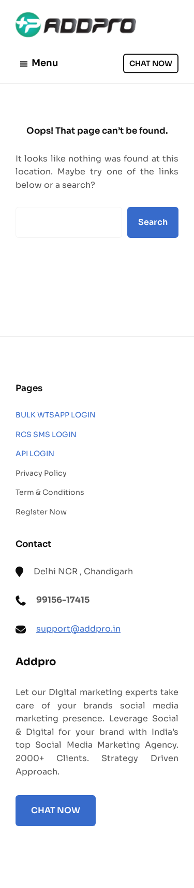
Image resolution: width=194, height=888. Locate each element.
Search (153, 222)
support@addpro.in (78, 628)
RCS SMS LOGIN (46, 434)
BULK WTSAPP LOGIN (56, 414)
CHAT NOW (150, 63)
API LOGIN (35, 453)
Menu (38, 63)
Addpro (36, 661)
